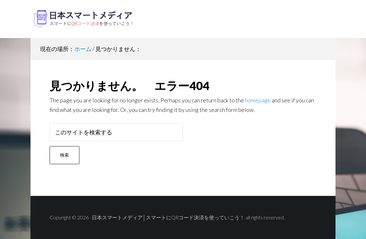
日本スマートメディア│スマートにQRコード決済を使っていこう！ (81, 19)
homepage (258, 100)
